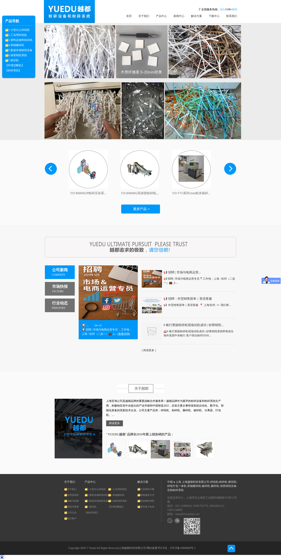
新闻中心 (178, 16)
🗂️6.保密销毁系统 (16, 55)
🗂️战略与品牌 (71, 501)
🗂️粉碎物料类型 (145, 501)
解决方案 (196, 16)
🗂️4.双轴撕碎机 (14, 45)
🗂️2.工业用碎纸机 (16, 35)
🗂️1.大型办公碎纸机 (17, 29)
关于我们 (143, 16)
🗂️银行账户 (70, 518)
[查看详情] (123, 333)
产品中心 (161, 16)
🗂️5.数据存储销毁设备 (18, 50)
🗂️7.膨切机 (12, 60)
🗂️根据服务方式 (145, 495)
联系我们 (231, 16)
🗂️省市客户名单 (145, 506)
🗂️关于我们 (70, 489)
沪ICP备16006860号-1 (183, 548)
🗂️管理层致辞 (71, 495)
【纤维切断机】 (14, 65)
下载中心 (214, 16)
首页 (129, 16)
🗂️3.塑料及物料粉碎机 (18, 40)
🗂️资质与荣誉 (71, 506)
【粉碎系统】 (13, 70)
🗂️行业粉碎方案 (145, 489)
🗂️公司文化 (70, 512)
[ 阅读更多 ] (149, 350)
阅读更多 (114, 423)
